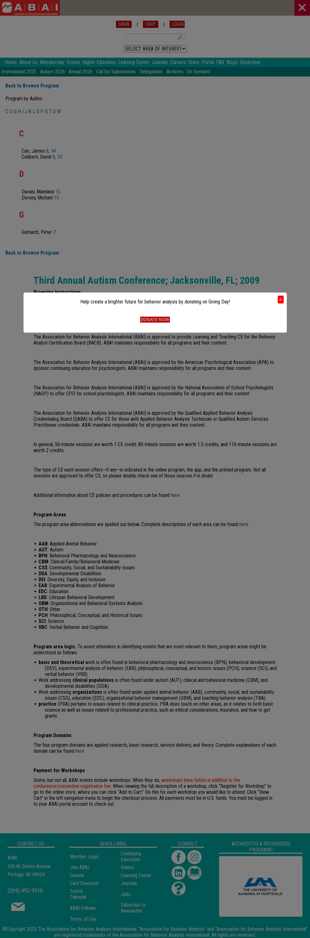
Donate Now (155, 319)
